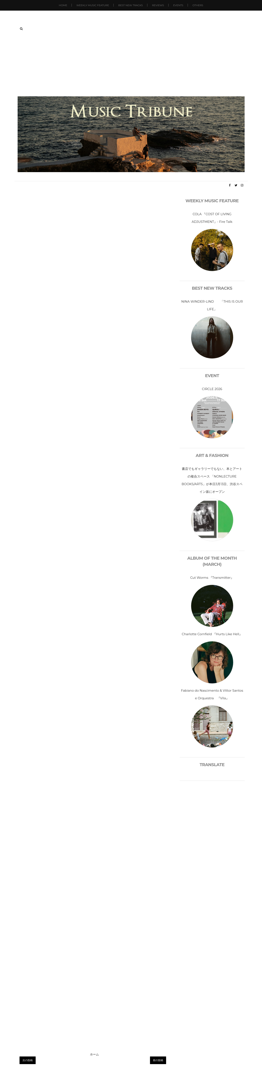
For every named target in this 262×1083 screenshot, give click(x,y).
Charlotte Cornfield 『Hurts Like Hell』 (212, 634)
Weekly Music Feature (92, 5)
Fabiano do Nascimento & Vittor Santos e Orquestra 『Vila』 (212, 694)
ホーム (94, 1054)
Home (63, 5)
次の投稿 (27, 1060)
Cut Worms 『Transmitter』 (212, 578)
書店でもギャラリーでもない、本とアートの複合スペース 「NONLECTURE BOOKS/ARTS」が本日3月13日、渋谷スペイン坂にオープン (212, 480)
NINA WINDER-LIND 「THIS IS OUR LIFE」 (212, 305)
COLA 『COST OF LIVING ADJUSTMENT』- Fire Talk (212, 218)
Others (197, 5)
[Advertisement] (131, 64)
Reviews (158, 5)
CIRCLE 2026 (212, 389)
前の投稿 (158, 1060)
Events (178, 5)
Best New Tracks (130, 5)
